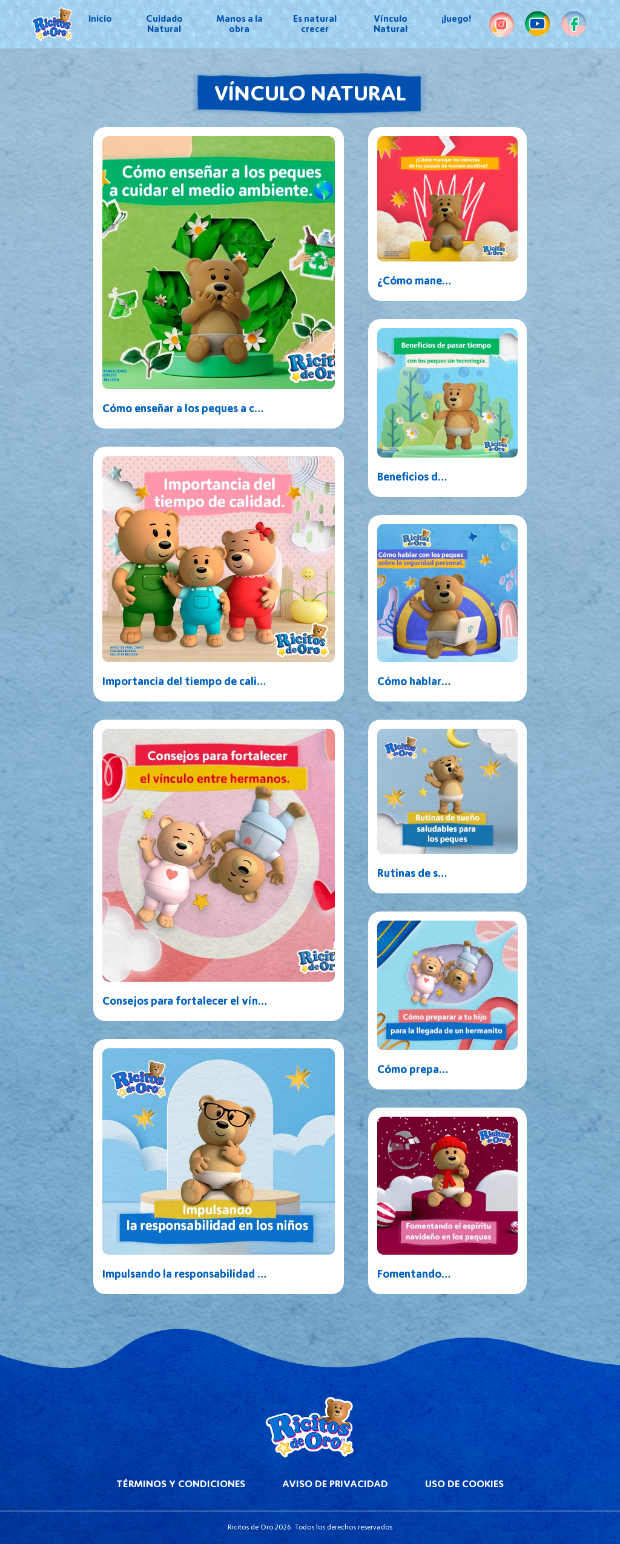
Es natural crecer (315, 23)
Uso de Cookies (464, 1484)
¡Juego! (456, 18)
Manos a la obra (239, 23)
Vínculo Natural (390, 23)
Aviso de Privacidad (335, 1484)
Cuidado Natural (164, 23)
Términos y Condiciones (180, 1484)
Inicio (100, 18)
